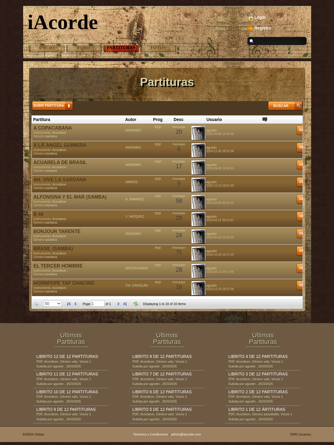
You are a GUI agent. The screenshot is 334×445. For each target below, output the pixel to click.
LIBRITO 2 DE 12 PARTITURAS (258, 391)
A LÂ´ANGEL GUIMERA (60, 145)
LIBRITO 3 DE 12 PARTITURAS (258, 374)
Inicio (46, 47)
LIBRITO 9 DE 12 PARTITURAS (66, 409)
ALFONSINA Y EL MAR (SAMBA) (70, 196)
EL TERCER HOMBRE (58, 265)
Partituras (121, 47)
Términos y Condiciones (150, 434)
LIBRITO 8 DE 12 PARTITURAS (162, 356)
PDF (158, 127)
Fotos (158, 47)
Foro (83, 47)
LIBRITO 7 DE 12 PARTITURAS (162, 374)
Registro (262, 28)
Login (260, 17)
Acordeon (59, 132)
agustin (211, 130)
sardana (51, 136)
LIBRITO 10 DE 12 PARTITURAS (67, 391)
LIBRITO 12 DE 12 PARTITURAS (67, 356)
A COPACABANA (53, 127)
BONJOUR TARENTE (57, 231)
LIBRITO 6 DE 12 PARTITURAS (162, 391)
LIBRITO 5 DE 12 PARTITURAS (162, 409)
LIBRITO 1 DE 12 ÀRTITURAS (256, 409)
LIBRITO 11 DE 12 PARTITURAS (67, 374)
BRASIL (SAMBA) (53, 248)
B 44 (39, 214)
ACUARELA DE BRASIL (60, 162)
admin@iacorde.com (186, 434)
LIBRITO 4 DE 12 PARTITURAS (258, 356)
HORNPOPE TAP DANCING (64, 283)
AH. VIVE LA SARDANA (60, 179)
